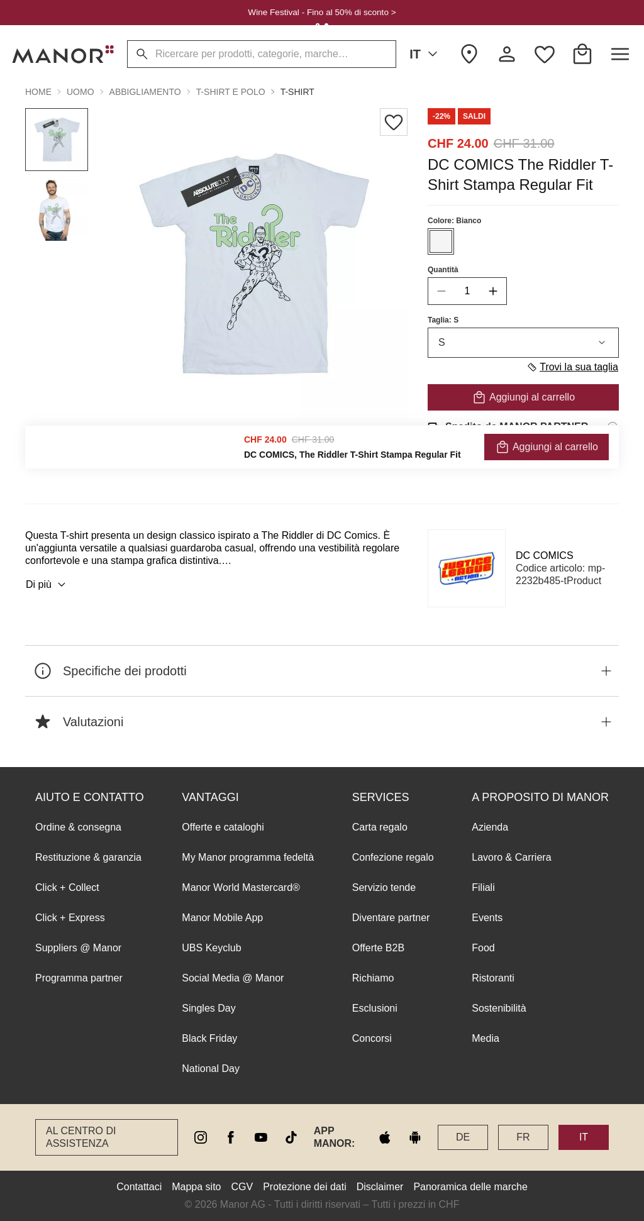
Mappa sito (196, 1186)
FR (523, 1137)
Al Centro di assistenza (81, 1137)
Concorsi (372, 1038)
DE (463, 1137)
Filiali (483, 887)
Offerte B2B (378, 947)
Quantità (443, 269)
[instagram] (200, 1137)
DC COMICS (545, 555)
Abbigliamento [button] (145, 92)
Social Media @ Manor (233, 978)
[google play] (415, 1137)
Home (38, 92)
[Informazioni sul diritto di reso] (612, 462)
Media (485, 1038)
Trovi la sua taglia (572, 367)
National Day (211, 1068)
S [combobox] (523, 342)
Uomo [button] (80, 92)
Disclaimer (380, 1186)
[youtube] (261, 1137)
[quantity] (467, 291)
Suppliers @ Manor (78, 947)
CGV (242, 1186)
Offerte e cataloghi (223, 827)
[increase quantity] (493, 291)
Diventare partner (391, 917)
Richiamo (373, 978)
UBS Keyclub (211, 947)
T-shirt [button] (297, 92)
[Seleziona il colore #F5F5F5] (441, 241)
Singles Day (208, 1008)
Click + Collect (67, 887)
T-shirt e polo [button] (230, 92)
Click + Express (70, 917)
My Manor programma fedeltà (248, 857)
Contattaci (139, 1186)
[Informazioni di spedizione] (612, 427)
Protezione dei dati (305, 1186)
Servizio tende (384, 887)
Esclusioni (374, 1008)
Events (487, 917)
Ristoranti (493, 978)
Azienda (490, 827)
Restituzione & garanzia (88, 857)
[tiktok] (291, 1137)
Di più (47, 584)
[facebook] (230, 1137)
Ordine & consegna (78, 827)
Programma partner (79, 978)
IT (425, 54)
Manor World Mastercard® (241, 887)
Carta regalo (380, 827)
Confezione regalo (393, 857)
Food (483, 947)
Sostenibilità (499, 1008)
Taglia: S (443, 320)
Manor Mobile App (222, 917)
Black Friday (209, 1038)
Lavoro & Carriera (511, 857)
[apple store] (384, 1137)
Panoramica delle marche (470, 1186)
